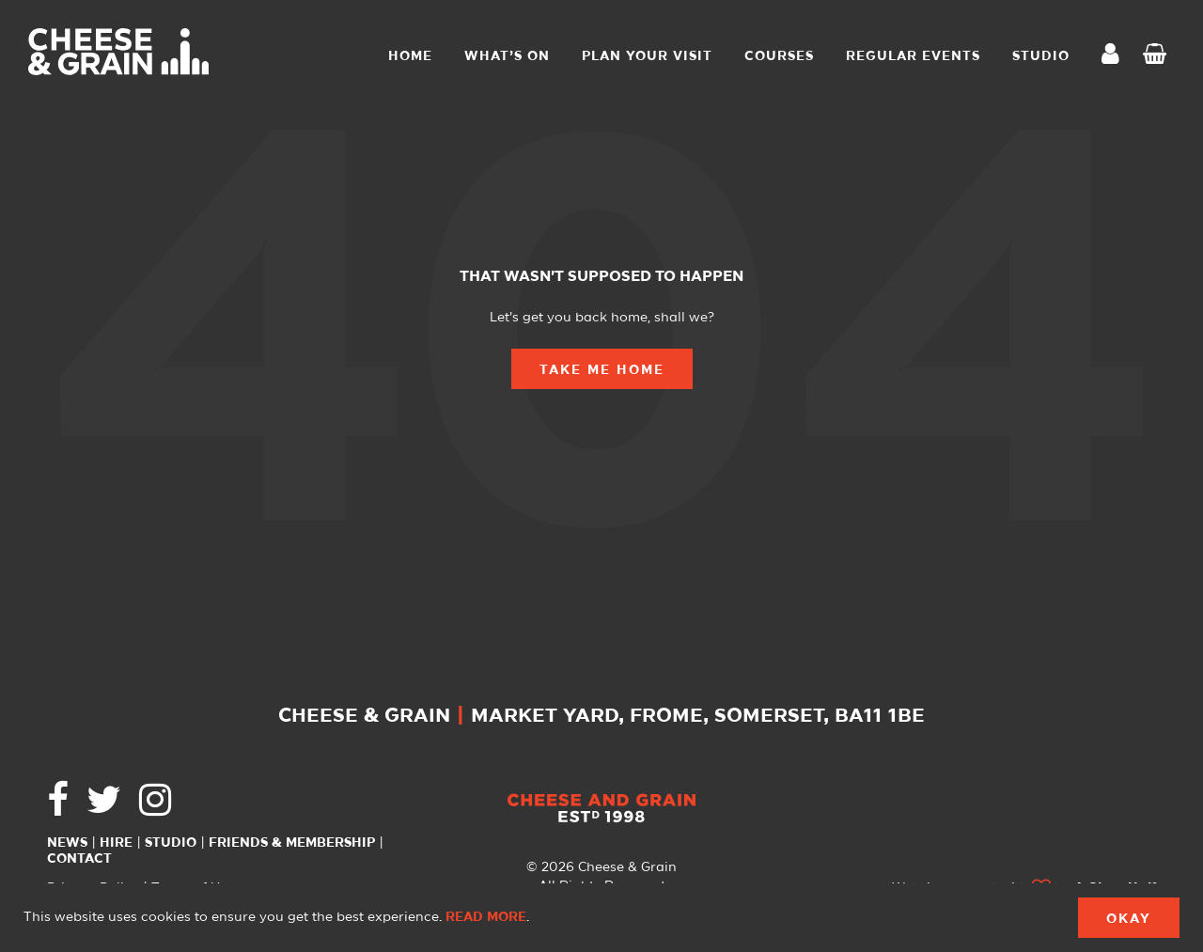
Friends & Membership (292, 843)
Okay (1128, 919)
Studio (170, 843)
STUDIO (1041, 56)
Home (410, 56)
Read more (485, 917)
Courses (779, 56)
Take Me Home (601, 370)
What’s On (507, 56)
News (67, 843)
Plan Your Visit (647, 56)
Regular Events (913, 56)
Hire (116, 843)
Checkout (1159, 56)
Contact (79, 859)
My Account (1115, 56)
